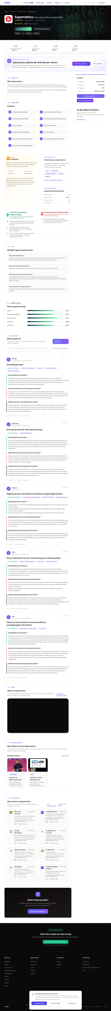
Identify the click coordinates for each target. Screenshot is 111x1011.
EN (93, 2)
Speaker (33, 970)
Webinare (50, 2)
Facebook (36, 33)
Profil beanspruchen (85, 100)
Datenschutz (86, 964)
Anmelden (101, 2)
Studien (6, 982)
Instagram (28, 33)
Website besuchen (23, 29)
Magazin (59, 964)
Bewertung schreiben (42, 29)
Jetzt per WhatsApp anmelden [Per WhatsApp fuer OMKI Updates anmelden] (55, 942)
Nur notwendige (55, 1003)
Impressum (86, 961)
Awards (33, 973)
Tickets (6, 964)
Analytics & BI (22, 11)
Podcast (6, 979)
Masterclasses (40, 2)
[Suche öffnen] (85, 2)
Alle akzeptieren (39, 1003)
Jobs (58, 967)
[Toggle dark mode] (89, 2)
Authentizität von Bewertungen (91, 967)
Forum (59, 961)
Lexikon (6, 985)
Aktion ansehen (97, 63)
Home (6, 11)
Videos (6, 976)
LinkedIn (18, 33)
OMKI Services (8, 973)
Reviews (58, 2)
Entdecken (67, 2)
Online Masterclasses (10, 970)
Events (32, 967)
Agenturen (33, 964)
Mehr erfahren (82, 119)
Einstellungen (72, 1003)
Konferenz (28, 2)
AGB (84, 970)
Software (13, 11)
